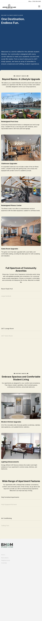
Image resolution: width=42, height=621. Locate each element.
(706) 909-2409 (36, 1)
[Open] (39, 6)
